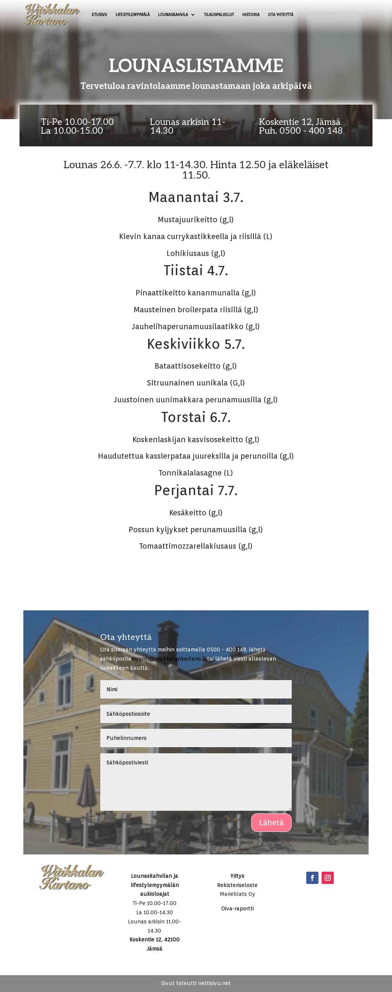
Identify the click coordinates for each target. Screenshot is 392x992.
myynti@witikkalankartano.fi (168, 659)
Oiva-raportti (237, 908)
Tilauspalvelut (219, 14)
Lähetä (271, 822)
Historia (251, 14)
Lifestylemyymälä (133, 14)
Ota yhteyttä (280, 14)
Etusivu (99, 14)
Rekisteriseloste (237, 885)
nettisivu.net (214, 983)
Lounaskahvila (173, 14)
